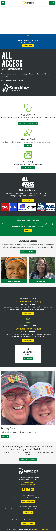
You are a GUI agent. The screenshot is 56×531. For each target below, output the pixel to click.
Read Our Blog (28, 168)
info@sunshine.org (28, 484)
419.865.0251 (28, 482)
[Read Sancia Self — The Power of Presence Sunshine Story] (14, 270)
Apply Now (28, 46)
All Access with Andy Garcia (12, 80)
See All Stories (28, 252)
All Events (28, 359)
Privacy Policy (45, 529)
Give (52, 3)
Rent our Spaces (28, 501)
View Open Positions (28, 459)
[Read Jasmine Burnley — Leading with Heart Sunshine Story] (42, 270)
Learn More (28, 200)
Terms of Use (36, 529)
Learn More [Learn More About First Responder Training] (28, 313)
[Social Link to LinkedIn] (32, 489)
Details (28, 230)
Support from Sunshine (28, 123)
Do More (28, 145)
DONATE (5, 436)
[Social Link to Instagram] (28, 489)
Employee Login (28, 523)
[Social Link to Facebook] (23, 489)
